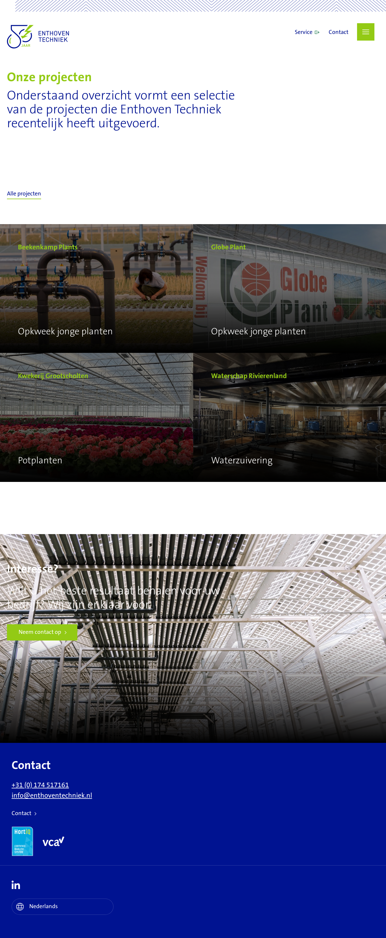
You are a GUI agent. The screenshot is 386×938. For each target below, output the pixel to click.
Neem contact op (40, 632)
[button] (365, 32)
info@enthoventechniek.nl (52, 796)
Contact (338, 32)
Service (303, 32)
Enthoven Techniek (57, 36)
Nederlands (43, 906)
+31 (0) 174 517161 (40, 785)
